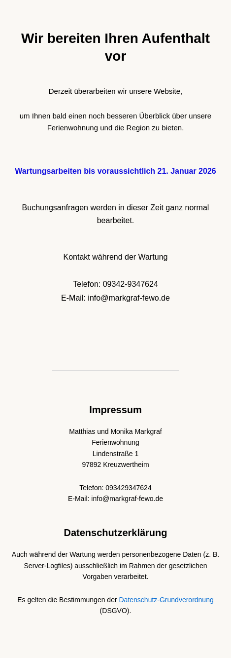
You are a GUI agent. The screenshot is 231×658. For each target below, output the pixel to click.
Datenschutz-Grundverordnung (166, 600)
